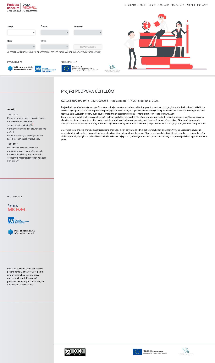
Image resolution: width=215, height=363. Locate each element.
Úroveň (44, 27)
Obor (9, 41)
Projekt (142, 5)
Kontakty (202, 5)
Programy (163, 5)
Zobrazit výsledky (88, 47)
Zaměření (78, 27)
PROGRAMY (96, 52)
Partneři (190, 5)
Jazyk (10, 27)
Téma (43, 41)
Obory (152, 5)
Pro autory (177, 5)
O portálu (130, 5)
